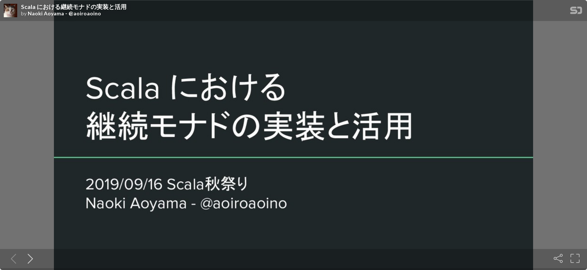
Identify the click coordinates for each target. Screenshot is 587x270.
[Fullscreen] (575, 258)
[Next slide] (29, 258)
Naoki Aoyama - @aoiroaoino (64, 13)
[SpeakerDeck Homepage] (576, 11)
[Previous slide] (12, 258)
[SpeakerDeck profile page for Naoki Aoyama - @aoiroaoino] (10, 11)
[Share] (558, 258)
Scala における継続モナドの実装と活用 (74, 7)
